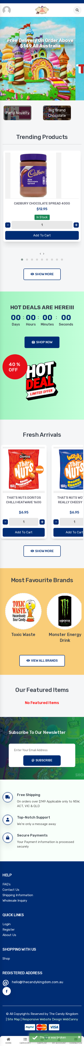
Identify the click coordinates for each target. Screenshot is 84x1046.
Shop (6, 958)
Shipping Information (17, 895)
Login (6, 924)
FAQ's (6, 884)
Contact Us (10, 890)
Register (8, 929)
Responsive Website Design (42, 1019)
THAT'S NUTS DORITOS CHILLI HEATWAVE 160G (23, 500)
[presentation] (40, 253)
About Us (9, 935)
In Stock (42, 217)
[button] (22, 259)
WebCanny (70, 1019)
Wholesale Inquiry (14, 900)
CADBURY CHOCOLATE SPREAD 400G (42, 203)
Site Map (13, 1019)
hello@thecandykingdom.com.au (37, 982)
